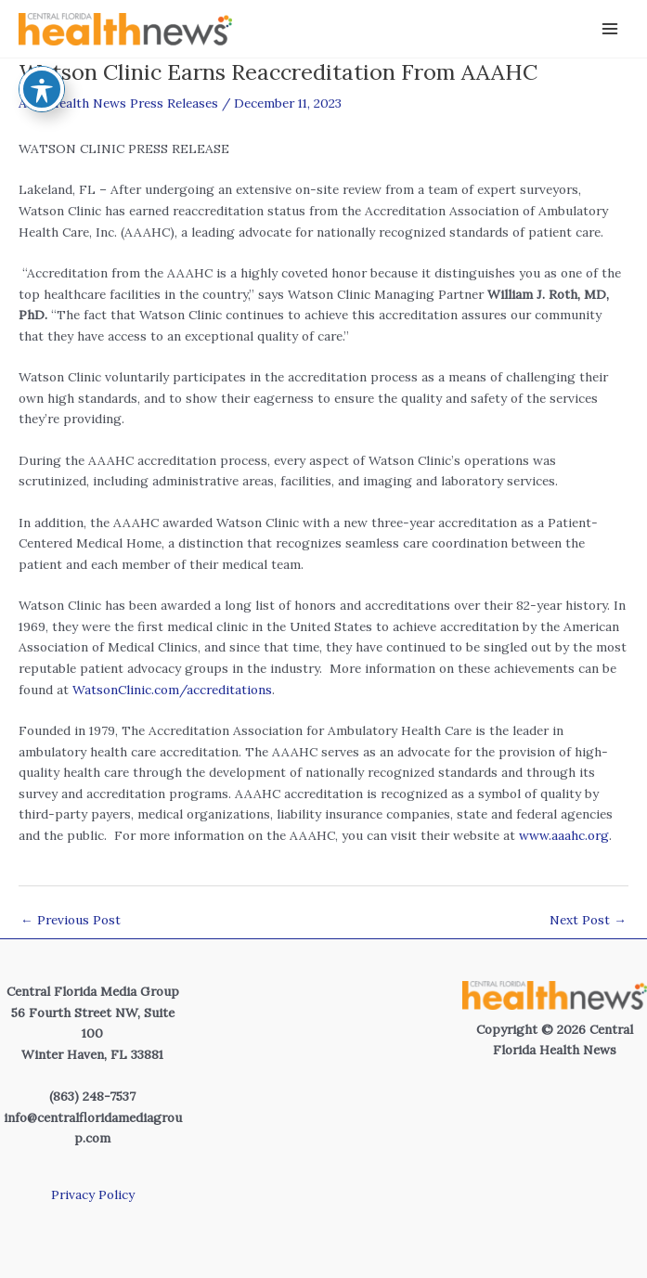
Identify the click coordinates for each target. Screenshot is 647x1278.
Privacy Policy (93, 1194)
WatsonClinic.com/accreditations (172, 689)
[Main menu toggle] (610, 29)
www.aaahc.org (564, 835)
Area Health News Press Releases (118, 103)
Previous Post (70, 919)
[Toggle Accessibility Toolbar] (41, 56)
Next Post (588, 919)
